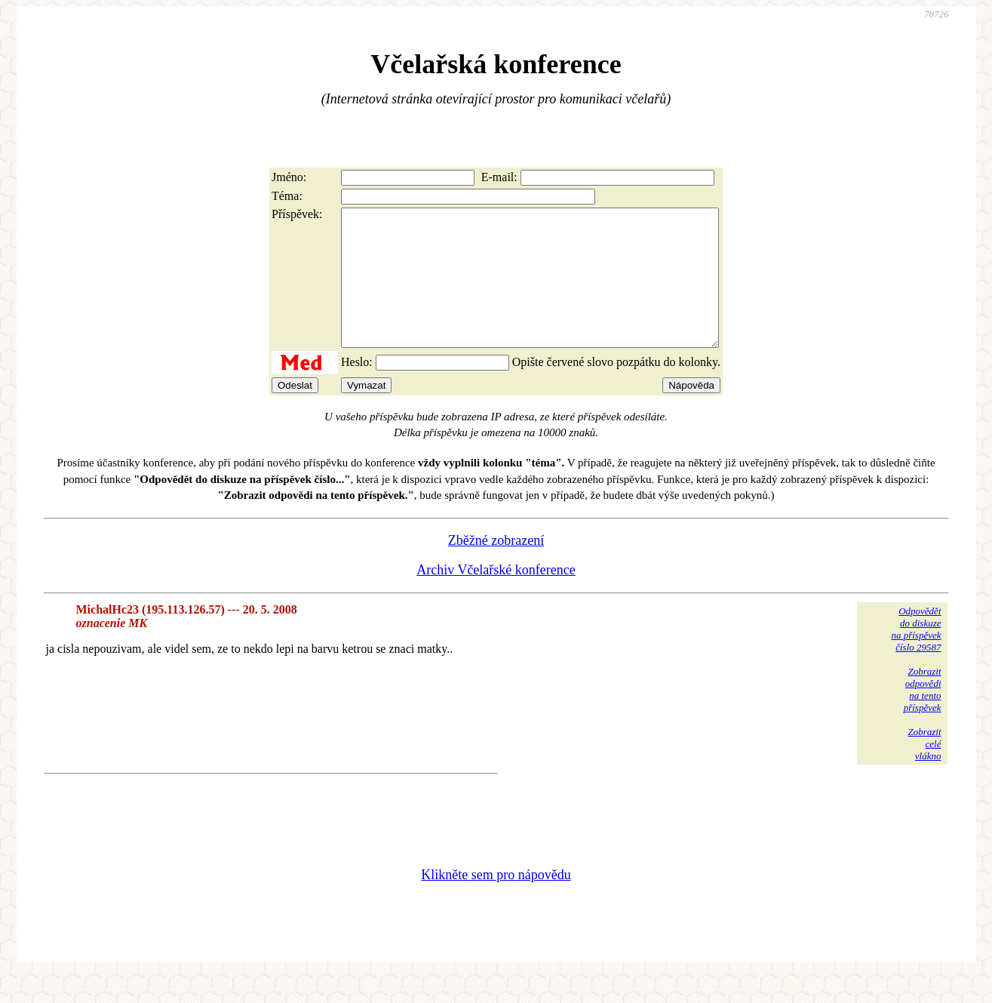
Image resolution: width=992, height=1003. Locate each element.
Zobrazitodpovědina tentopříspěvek (922, 716)
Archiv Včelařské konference (496, 597)
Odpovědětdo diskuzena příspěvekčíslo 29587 (916, 656)
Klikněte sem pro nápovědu (495, 901)
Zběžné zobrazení (496, 567)
